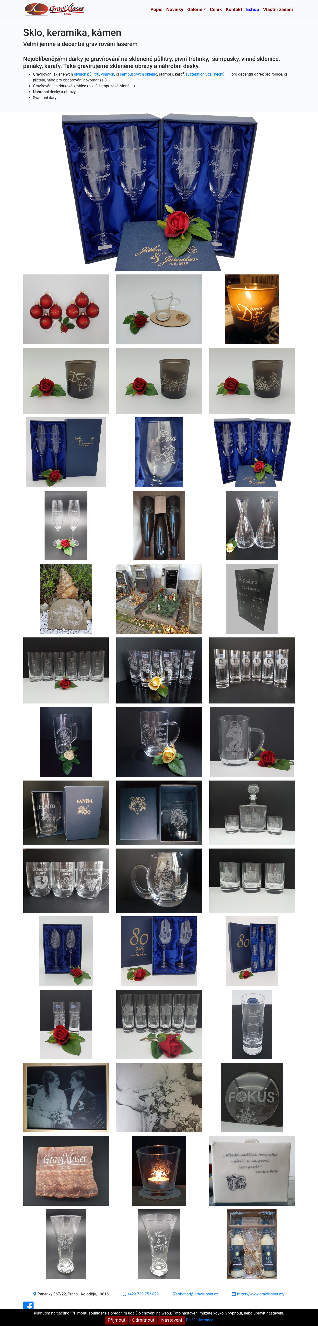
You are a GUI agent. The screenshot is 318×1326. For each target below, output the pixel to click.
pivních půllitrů (86, 74)
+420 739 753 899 (143, 1294)
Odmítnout (143, 1320)
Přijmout (117, 1320)
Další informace (199, 1320)
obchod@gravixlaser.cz (198, 1294)
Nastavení (171, 1320)
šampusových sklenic (138, 74)
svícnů (218, 74)
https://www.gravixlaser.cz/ (260, 1294)
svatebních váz (199, 74)
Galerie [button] (194, 9)
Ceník (216, 9)
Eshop (252, 9)
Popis (157, 9)
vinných (107, 74)
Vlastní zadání (278, 9)
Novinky (174, 9)
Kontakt (234, 9)
